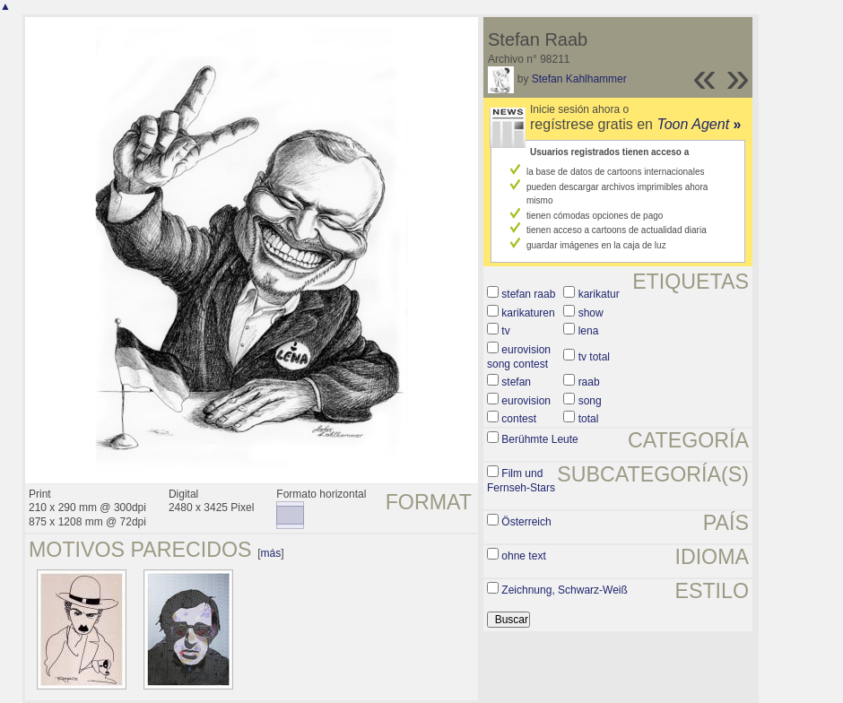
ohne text (523, 556)
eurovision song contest (519, 356)
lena (588, 331)
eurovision (526, 401)
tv (505, 331)
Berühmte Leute (539, 439)
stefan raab (528, 294)
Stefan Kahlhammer (579, 79)
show (591, 313)
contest (518, 418)
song (590, 401)
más (271, 553)
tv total (594, 357)
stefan (516, 382)
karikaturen (527, 313)
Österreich (526, 522)
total (588, 418)
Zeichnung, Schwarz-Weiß (564, 590)
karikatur (599, 294)
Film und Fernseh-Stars (521, 480)
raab (589, 382)
